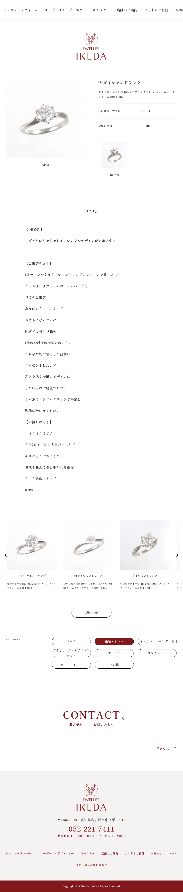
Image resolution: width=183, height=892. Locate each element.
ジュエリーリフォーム (20, 9)
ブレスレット (157, 653)
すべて (71, 641)
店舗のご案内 (127, 9)
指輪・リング (114, 641)
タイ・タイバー (71, 664)
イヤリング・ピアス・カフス (71, 653)
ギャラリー (101, 9)
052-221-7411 (91, 831)
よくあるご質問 (156, 9)
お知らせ (156, 853)
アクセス (166, 748)
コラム (173, 853)
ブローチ (114, 653)
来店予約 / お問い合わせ (91, 865)
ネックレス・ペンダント (157, 641)
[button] (5, 555)
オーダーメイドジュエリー (65, 9)
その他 (114, 664)
